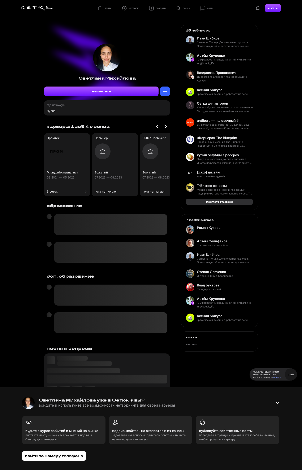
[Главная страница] (37, 8)
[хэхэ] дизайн (208, 172)
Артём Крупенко (211, 55)
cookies (277, 377)
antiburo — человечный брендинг (218, 120)
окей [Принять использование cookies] (291, 374)
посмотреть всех (219, 201)
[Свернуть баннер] (277, 402)
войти (272, 8)
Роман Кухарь (208, 228)
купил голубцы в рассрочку (218, 155)
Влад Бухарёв (208, 285)
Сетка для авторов (212, 103)
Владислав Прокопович (216, 73)
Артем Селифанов (212, 241)
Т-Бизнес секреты (212, 186)
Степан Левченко (211, 272)
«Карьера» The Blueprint (217, 138)
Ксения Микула (209, 90)
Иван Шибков (208, 38)
